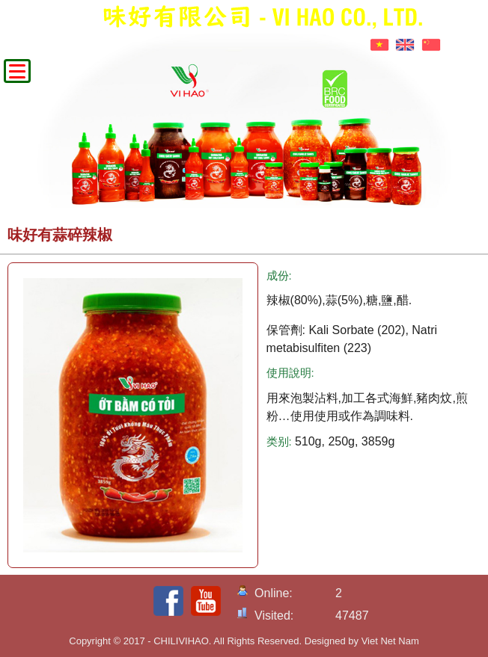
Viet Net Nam (390, 641)
